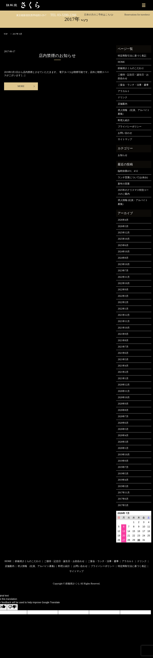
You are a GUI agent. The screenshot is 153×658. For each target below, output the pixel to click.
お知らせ (122, 155)
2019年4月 (123, 480)
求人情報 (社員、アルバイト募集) (133, 112)
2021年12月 (124, 315)
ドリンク (122, 97)
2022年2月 (123, 302)
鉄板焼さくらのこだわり (131, 68)
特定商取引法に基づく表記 (132, 55)
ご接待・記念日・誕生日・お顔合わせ (133, 76)
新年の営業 (124, 183)
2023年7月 (123, 270)
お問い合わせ (125, 133)
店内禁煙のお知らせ (57, 55)
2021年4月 (123, 365)
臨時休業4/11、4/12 (128, 171)
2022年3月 (123, 296)
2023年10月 (124, 264)
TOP (5, 34)
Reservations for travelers (136, 14)
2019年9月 (123, 461)
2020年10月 (124, 397)
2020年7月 (123, 416)
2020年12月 (124, 384)
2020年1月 (123, 448)
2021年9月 (123, 334)
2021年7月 (123, 346)
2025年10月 (124, 239)
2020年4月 (123, 435)
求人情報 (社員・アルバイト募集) (133, 202)
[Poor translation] (12, 607)
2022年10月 (124, 283)
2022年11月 (123, 277)
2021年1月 (123, 378)
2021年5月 (123, 359)
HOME (121, 62)
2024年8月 (123, 258)
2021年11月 (123, 321)
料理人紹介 (124, 120)
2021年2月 (123, 372)
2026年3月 (123, 226)
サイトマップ (125, 139)
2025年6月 (123, 245)
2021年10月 (124, 327)
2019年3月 (123, 486)
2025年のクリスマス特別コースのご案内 (133, 192)
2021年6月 (123, 353)
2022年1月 (123, 308)
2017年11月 (123, 492)
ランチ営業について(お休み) (133, 177)
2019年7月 (123, 467)
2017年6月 (123, 499)
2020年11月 (123, 391)
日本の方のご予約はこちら (98, 14)
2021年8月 (123, 340)
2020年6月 (123, 423)
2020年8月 (123, 410)
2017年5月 (123, 505)
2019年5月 (123, 473)
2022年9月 (123, 289)
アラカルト (124, 91)
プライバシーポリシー (129, 126)
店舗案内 (122, 104)
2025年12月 (124, 232)
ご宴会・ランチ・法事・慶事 (133, 85)
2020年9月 (123, 403)
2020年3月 (123, 442)
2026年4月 (123, 220)
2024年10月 (124, 251)
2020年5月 (123, 429)
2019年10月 (124, 454)
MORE (21, 86)
